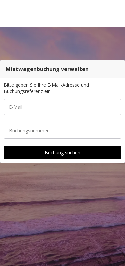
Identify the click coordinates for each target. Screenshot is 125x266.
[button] (117, 13)
